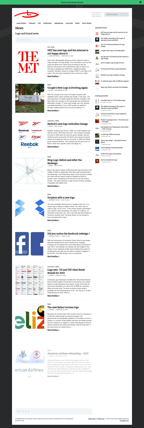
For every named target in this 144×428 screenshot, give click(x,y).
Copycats (32, 23)
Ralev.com (101, 418)
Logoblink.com (124, 420)
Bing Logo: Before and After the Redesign (114, 87)
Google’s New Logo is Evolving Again (67, 87)
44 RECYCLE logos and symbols (111, 154)
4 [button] (25, 40)
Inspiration (58, 23)
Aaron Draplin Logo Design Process (112, 63)
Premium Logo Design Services (72, 2)
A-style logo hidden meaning (110, 134)
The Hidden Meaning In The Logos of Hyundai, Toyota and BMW (113, 39)
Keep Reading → (53, 76)
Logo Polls (96, 14)
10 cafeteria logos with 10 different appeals (115, 81)
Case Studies (21, 23)
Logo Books (96, 16)
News (77, 23)
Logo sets (69, 23)
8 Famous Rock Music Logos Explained (113, 69)
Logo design (96, 12)
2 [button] (20, 40)
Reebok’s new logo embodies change (67, 124)
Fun (39, 23)
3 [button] (23, 40)
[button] (29, 40)
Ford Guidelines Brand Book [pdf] (111, 148)
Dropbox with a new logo (61, 197)
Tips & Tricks (86, 23)
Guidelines (47, 23)
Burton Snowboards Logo (109, 160)
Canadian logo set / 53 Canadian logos (113, 100)
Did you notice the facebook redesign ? (68, 235)
